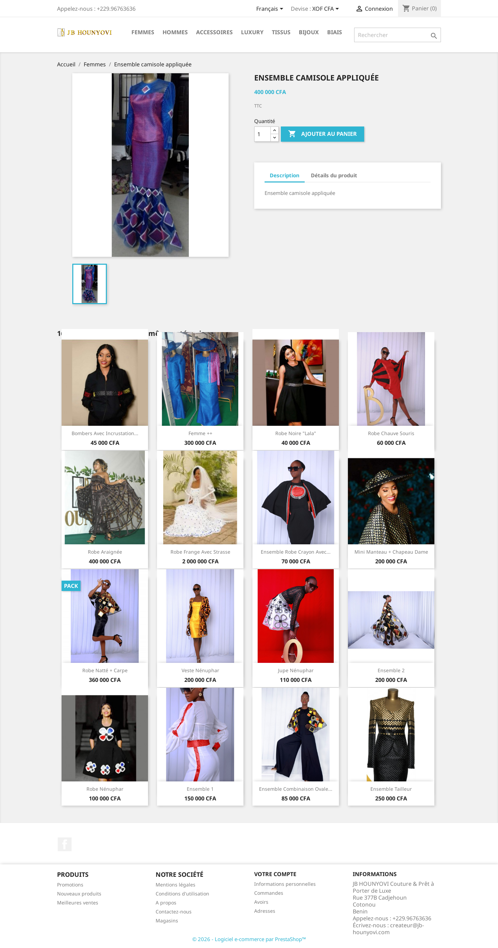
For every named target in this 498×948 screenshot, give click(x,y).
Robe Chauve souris (391, 433)
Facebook (65, 844)
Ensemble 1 (200, 789)
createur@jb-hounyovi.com (388, 928)
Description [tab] (284, 175)
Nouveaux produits (79, 893)
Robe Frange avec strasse (200, 551)
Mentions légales (175, 884)
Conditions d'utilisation (182, 893)
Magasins (167, 920)
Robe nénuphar (104, 789)
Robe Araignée (105, 551)
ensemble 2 (391, 670)
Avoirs (261, 902)
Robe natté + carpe (105, 670)
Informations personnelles (285, 884)
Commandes (268, 893)
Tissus (281, 32)
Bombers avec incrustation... (105, 433)
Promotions (70, 884)
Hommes (175, 32)
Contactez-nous (174, 911)
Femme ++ (200, 433)
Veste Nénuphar (200, 670)
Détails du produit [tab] (334, 175)
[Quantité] (262, 134)
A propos (166, 902)
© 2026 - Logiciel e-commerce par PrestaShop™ (249, 939)
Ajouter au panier (322, 134)
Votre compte (275, 874)
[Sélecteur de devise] (326, 9)
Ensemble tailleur (391, 789)
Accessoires (214, 32)
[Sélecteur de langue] (271, 9)
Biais (334, 32)
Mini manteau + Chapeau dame (391, 551)
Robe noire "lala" (295, 433)
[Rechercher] (397, 35)
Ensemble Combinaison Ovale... (295, 789)
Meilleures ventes (77, 902)
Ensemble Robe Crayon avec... (296, 551)
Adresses (264, 911)
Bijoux (309, 32)
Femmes (142, 32)
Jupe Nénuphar (296, 670)
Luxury (252, 32)
